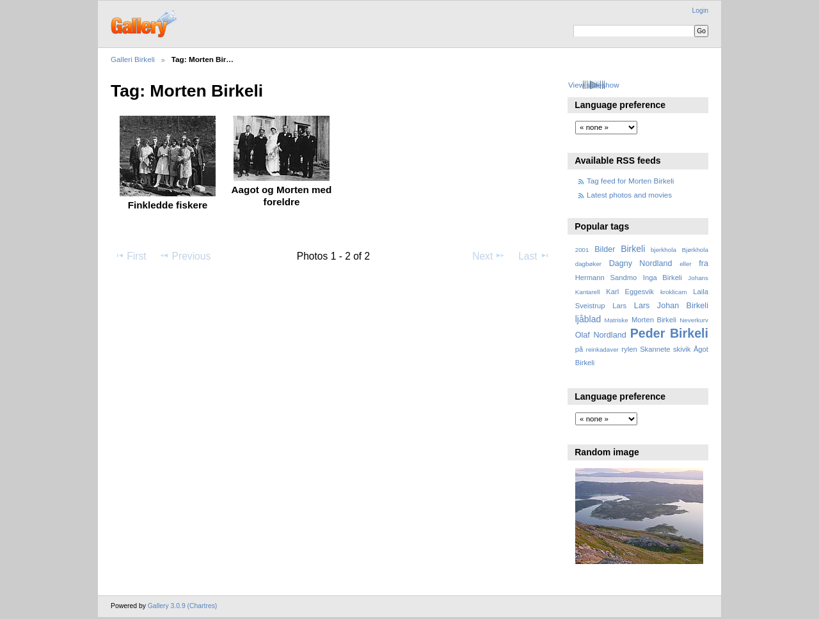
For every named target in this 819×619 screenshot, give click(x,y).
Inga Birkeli (662, 277)
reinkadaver (602, 349)
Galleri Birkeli (133, 59)
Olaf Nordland (600, 335)
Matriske (616, 320)
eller (686, 263)
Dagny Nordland (640, 263)
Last (534, 256)
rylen (629, 349)
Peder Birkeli (669, 333)
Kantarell (587, 291)
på (579, 349)
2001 (582, 249)
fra (703, 263)
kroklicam (673, 291)
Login (700, 10)
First (130, 256)
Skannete (655, 349)
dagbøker (588, 263)
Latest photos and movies (629, 195)
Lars (619, 306)
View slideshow (593, 85)
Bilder (604, 249)
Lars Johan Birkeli (671, 305)
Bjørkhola (695, 249)
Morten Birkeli (654, 320)
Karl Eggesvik (630, 291)
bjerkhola (663, 249)
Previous (185, 256)
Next (488, 256)
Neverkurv (694, 320)
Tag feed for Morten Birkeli (630, 180)
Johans (698, 277)
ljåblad (588, 319)
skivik (681, 349)
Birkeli (633, 249)
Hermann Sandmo (606, 277)
